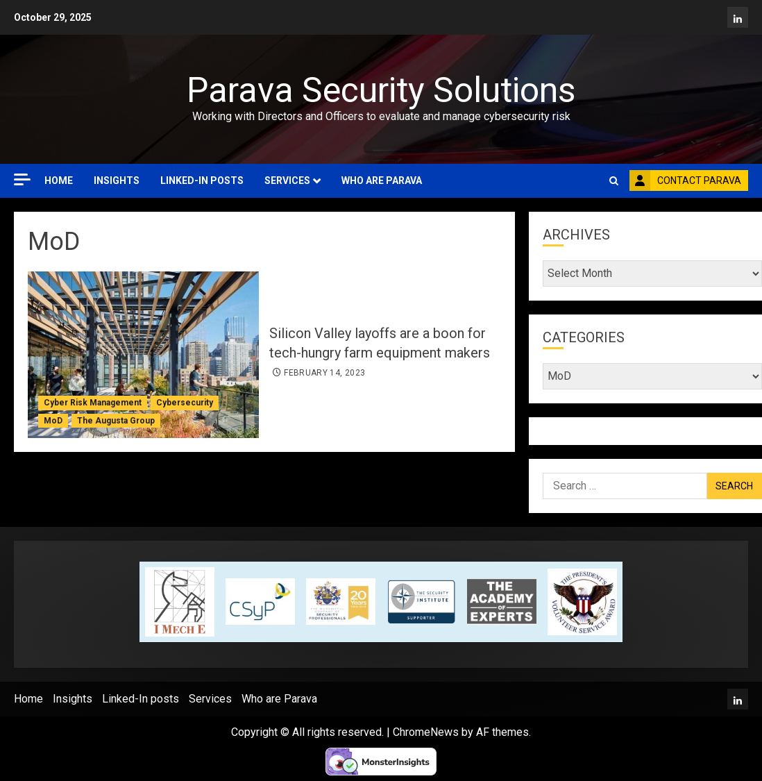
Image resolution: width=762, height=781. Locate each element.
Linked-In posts (202, 180)
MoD (53, 421)
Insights (116, 180)
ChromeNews (426, 732)
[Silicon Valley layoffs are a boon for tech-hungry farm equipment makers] (143, 354)
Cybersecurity (184, 403)
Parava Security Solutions (381, 90)
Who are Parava (381, 180)
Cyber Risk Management (93, 403)
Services (287, 180)
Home (58, 180)
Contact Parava (685, 180)
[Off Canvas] (22, 179)
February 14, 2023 (324, 373)
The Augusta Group (116, 421)
